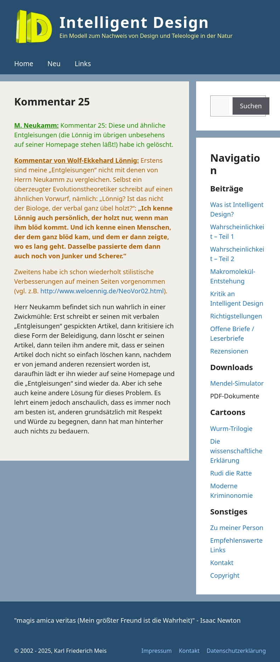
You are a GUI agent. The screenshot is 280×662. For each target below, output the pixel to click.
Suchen (251, 106)
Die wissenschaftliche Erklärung (236, 451)
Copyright (225, 575)
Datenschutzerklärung (236, 651)
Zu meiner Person (236, 527)
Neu (54, 63)
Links (83, 63)
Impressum (156, 651)
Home (23, 63)
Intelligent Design (134, 22)
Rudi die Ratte (231, 473)
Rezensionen (229, 351)
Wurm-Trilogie (231, 428)
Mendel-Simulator (237, 383)
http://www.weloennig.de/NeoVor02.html (102, 291)
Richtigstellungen (236, 316)
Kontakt (222, 562)
